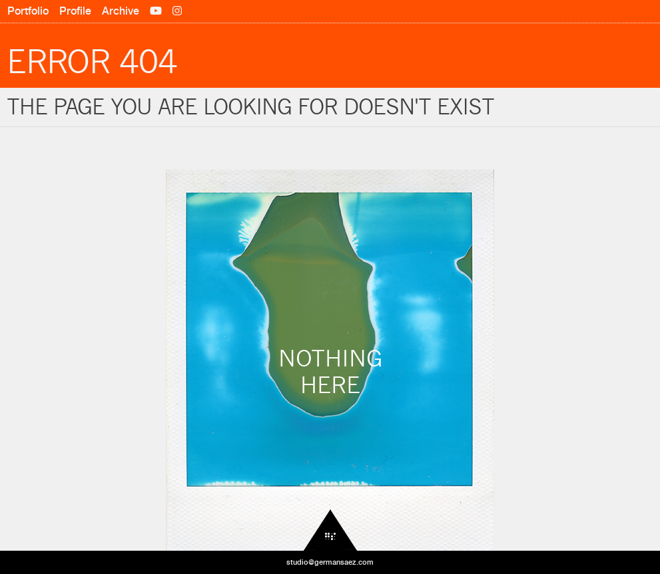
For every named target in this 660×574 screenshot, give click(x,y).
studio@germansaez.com (330, 562)
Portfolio (28, 11)
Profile (75, 11)
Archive (120, 11)
